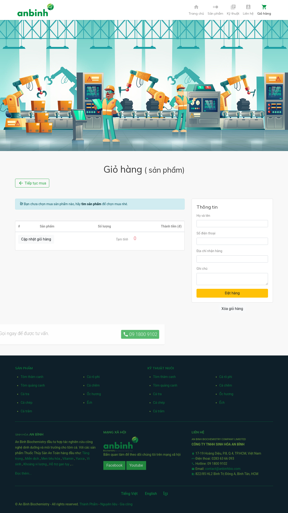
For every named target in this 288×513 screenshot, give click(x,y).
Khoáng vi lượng (35, 465)
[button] (215, 10)
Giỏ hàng (264, 10)
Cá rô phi (93, 378)
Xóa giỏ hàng (232, 308)
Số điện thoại (205, 233)
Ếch (89, 404)
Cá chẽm (93, 387)
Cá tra (25, 395)
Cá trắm (26, 412)
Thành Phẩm (88, 504)
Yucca (80, 460)
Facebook (114, 464)
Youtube (136, 464)
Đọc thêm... (23, 475)
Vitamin (68, 460)
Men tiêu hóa (51, 460)
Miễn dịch (32, 460)
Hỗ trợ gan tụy (59, 465)
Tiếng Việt (129, 493)
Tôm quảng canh (33, 387)
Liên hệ (248, 10)
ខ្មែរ (165, 493)
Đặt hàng (232, 293)
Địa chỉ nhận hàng (209, 251)
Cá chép (27, 404)
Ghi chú (201, 268)
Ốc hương (94, 395)
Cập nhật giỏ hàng (36, 239)
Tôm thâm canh (32, 378)
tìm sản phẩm (91, 204)
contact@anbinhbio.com (222, 467)
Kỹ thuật (233, 10)
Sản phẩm (215, 10)
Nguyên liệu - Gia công (116, 504)
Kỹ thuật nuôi (160, 370)
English (151, 493)
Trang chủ (196, 10)
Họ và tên (203, 215)
